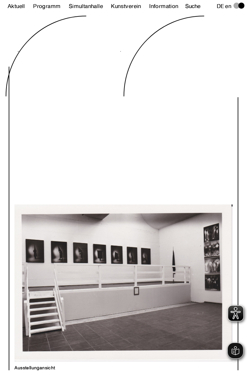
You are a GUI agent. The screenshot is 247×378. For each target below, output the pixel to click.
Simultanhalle (86, 6)
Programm (46, 6)
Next (174, 199)
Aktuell (16, 6)
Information (163, 6)
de (220, 6)
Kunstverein (126, 6)
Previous (72, 199)
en (228, 6)
